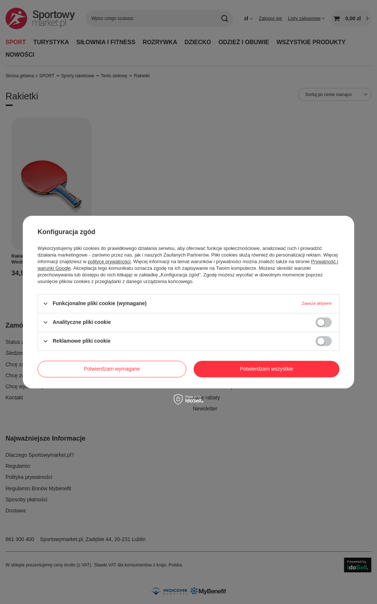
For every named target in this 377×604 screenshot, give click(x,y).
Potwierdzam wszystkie (266, 369)
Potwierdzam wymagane (112, 369)
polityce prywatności (109, 261)
